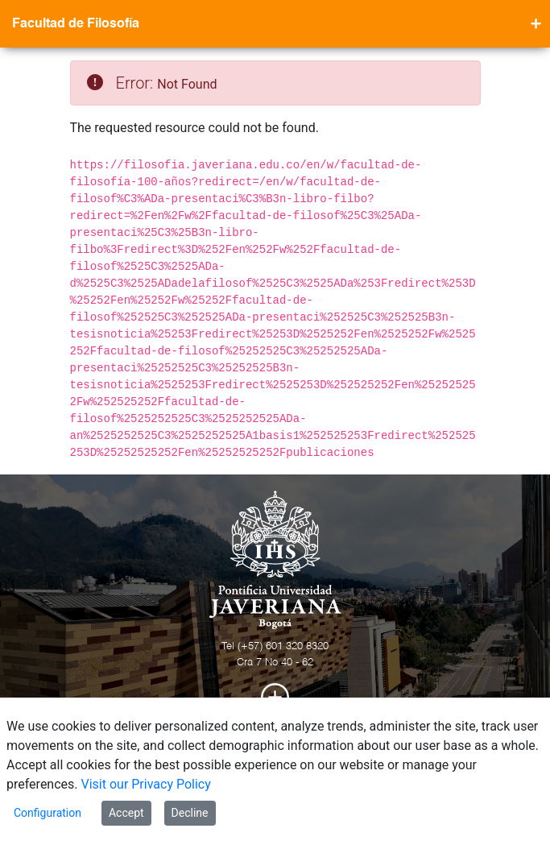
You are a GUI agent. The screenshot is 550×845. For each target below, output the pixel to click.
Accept (126, 812)
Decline (190, 812)
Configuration (47, 812)
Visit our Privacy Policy (146, 784)
